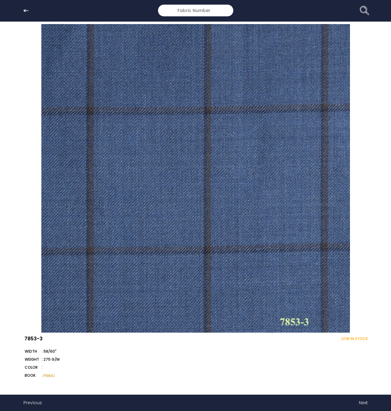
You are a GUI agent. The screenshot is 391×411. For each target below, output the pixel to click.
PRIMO (49, 375)
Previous (32, 403)
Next (363, 403)
